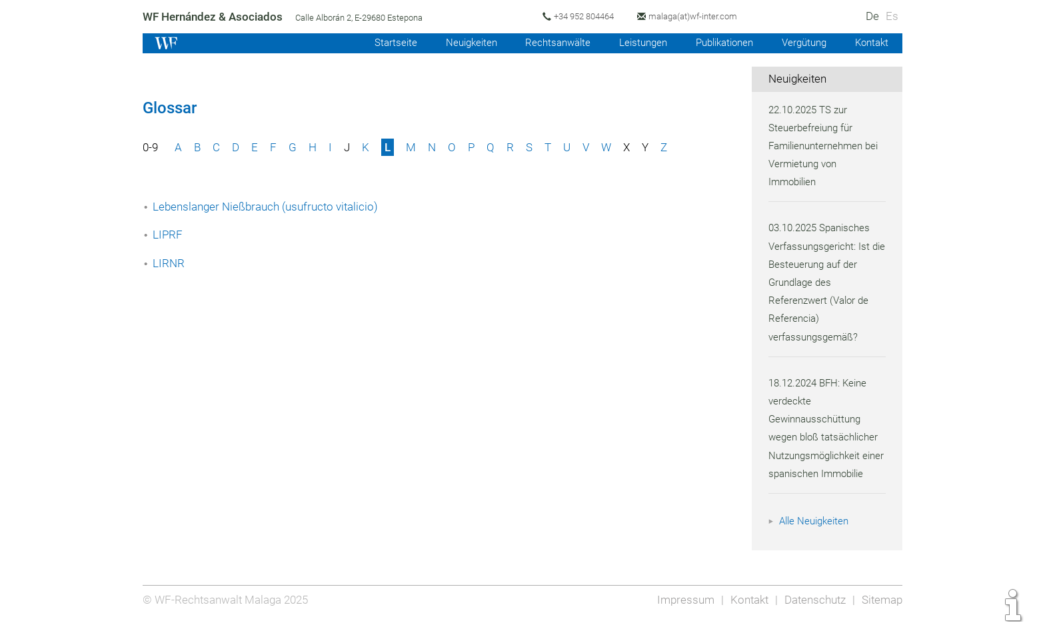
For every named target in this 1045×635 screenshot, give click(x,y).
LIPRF (167, 234)
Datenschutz (813, 609)
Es (892, 16)
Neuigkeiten (458, 43)
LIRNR (168, 263)
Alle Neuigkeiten (815, 539)
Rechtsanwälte (547, 43)
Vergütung (801, 43)
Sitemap (881, 609)
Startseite (381, 43)
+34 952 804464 (586, 16)
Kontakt (870, 43)
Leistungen (634, 43)
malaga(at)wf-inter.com (697, 16)
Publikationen (719, 43)
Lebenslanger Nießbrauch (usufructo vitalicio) (267, 206)
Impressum (681, 609)
